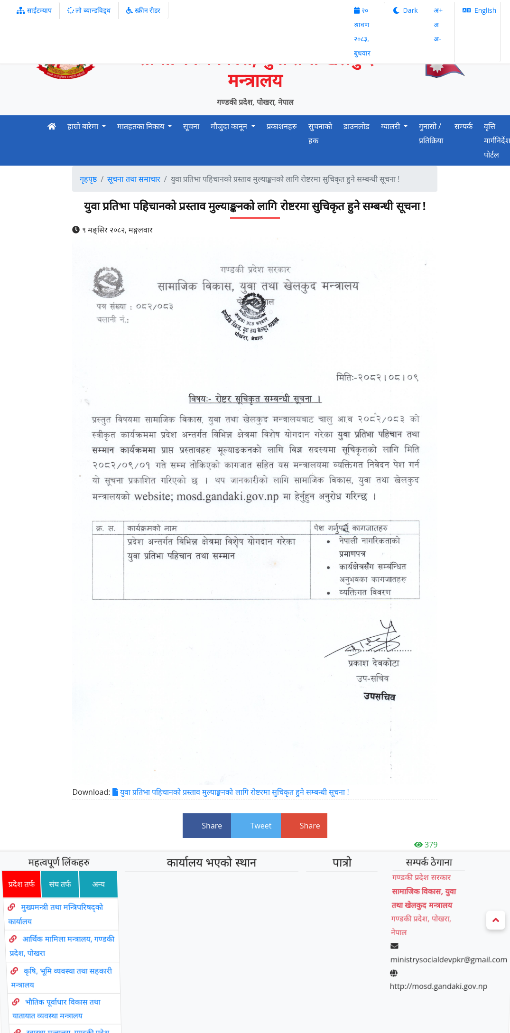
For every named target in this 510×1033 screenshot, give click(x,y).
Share (207, 825)
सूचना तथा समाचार (133, 179)
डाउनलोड (356, 126)
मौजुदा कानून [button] (230, 126)
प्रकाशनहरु (282, 126)
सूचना (191, 126)
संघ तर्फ (52, 902)
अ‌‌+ (438, 10)
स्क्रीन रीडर (143, 10)
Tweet (255, 825)
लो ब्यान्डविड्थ (89, 10)
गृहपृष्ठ (88, 179)
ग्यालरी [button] (391, 126)
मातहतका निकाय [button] (141, 126)
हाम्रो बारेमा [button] (83, 126)
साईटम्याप (34, 10)
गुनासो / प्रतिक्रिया (431, 133)
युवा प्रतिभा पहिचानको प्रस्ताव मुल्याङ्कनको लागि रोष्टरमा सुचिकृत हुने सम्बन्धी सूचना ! (230, 792)
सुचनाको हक (320, 133)
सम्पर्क (463, 126)
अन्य (92, 902)
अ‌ (436, 24)
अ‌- (437, 38)
